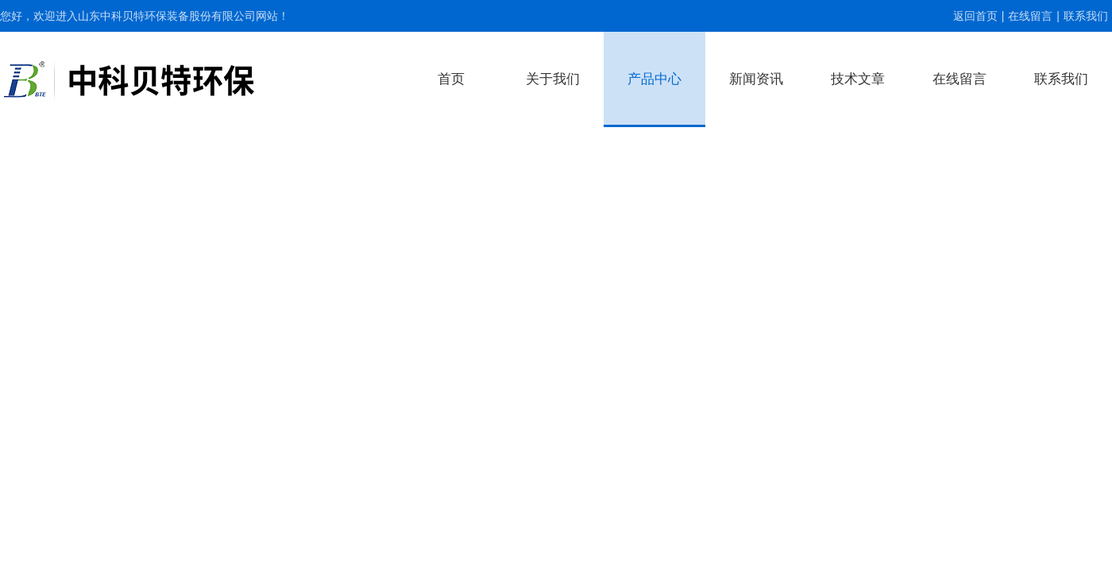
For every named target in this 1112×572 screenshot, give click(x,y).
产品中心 (654, 79)
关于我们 (553, 79)
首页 (451, 79)
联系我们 (1086, 16)
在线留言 (1030, 16)
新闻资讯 (756, 79)
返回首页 (975, 16)
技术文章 (858, 79)
